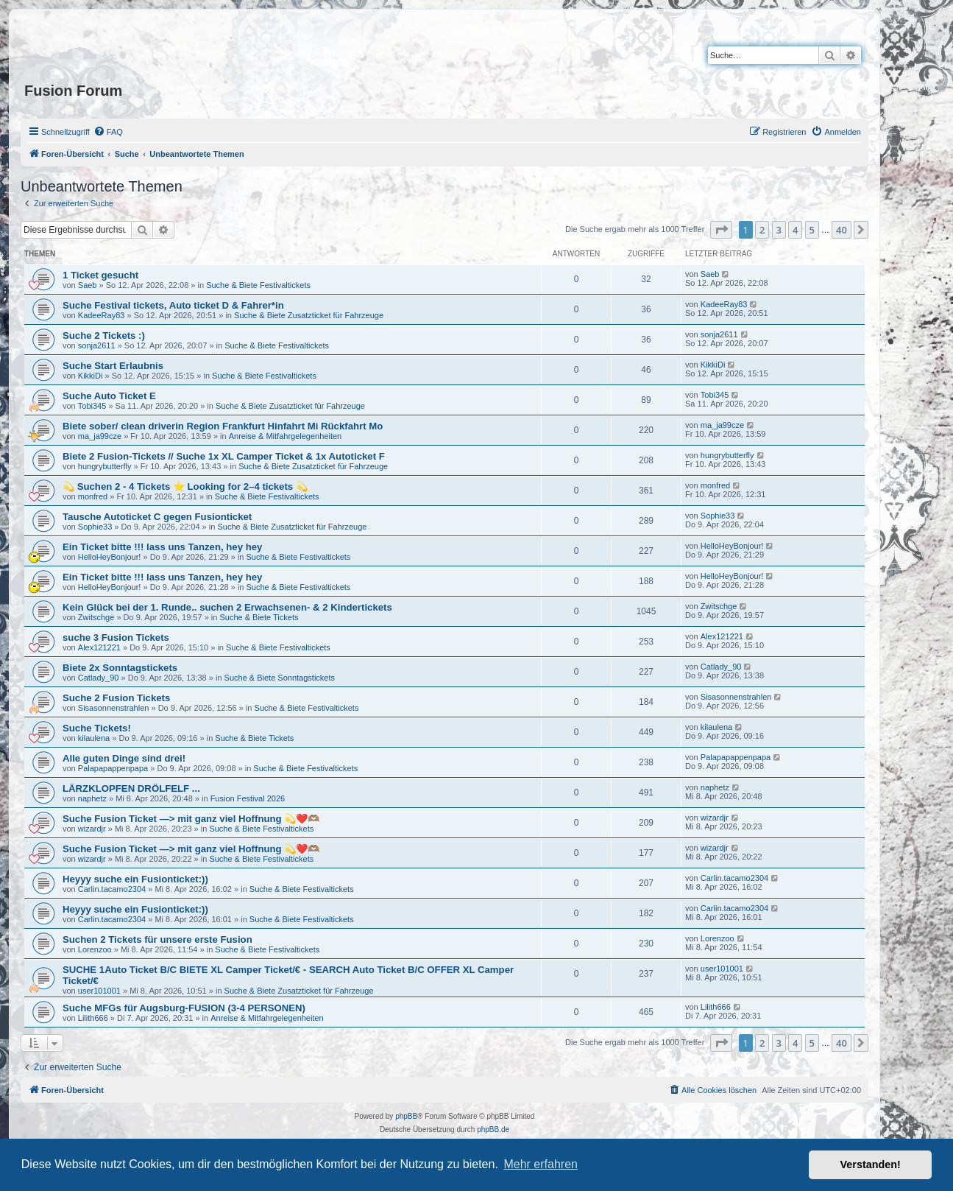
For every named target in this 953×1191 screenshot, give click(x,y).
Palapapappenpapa (113, 768)
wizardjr (92, 828)
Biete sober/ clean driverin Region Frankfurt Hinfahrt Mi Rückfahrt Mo (223, 426)
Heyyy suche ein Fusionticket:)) (135, 879)
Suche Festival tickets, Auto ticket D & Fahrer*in (173, 305)
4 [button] (795, 229)
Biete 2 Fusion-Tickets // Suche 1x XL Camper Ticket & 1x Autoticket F (224, 456)
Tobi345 (92, 405)
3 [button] (779, 229)
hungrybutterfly (105, 466)
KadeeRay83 (101, 315)
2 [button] (762, 229)
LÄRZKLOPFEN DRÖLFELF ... (131, 788)
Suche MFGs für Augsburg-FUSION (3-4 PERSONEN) (184, 1007)
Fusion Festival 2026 (248, 798)
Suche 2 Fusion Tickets (116, 697)
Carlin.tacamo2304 (112, 889)
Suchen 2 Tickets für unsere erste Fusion (157, 939)
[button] (721, 230)
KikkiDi (90, 375)
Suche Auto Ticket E (109, 395)
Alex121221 (99, 647)
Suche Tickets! (97, 728)
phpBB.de (493, 1129)
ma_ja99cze (99, 436)
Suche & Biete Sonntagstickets (279, 677)
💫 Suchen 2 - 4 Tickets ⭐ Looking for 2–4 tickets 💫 (185, 486)
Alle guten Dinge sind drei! (124, 758)
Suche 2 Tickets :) (104, 335)
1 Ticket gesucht (100, 275)
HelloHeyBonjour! (109, 556)
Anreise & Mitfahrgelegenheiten (285, 436)
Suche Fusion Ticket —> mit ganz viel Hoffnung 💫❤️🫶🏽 (191, 818)
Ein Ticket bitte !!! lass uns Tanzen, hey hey (162, 546)
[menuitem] (108, 132)
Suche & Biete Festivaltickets (258, 285)
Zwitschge (96, 617)
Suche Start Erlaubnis (113, 365)
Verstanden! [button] (870, 1164)
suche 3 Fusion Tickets (116, 637)
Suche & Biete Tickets (258, 617)
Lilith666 (93, 1017)
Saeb (87, 285)
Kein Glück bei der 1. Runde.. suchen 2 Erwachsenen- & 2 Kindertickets (227, 607)
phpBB (406, 1116)
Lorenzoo (95, 949)
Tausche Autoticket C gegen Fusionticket (157, 516)
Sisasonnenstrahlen (113, 707)
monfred (92, 496)
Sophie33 (95, 526)
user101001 (99, 990)
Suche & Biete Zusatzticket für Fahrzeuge (308, 315)
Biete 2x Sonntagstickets (120, 667)
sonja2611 (97, 345)
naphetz (92, 798)
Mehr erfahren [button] (540, 1164)
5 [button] (812, 229)
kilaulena (94, 738)
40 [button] (841, 229)
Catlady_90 (98, 677)
